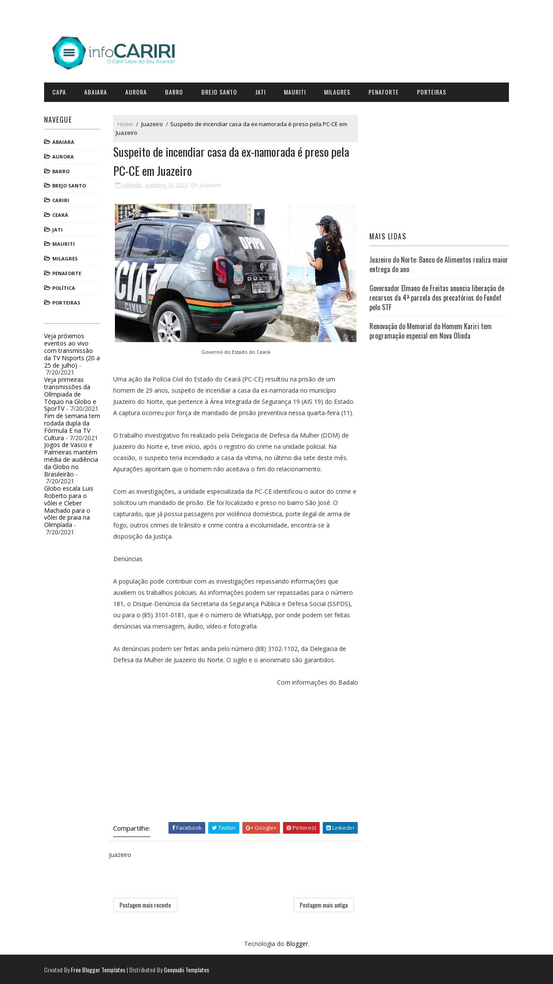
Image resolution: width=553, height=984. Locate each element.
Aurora (137, 90)
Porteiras (433, 90)
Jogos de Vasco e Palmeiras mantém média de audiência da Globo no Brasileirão (72, 457)
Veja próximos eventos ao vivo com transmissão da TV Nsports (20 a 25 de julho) (73, 349)
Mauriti (296, 90)
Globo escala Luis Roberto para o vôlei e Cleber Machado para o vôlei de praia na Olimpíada (70, 505)
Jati (262, 90)
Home (126, 122)
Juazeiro (153, 122)
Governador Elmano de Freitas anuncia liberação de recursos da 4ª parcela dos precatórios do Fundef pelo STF (436, 296)
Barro (175, 90)
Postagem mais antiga (322, 904)
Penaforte (385, 90)
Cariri (62, 199)
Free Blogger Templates (99, 968)
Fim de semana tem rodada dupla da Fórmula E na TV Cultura (73, 425)
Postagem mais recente (146, 904)
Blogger (297, 943)
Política (65, 286)
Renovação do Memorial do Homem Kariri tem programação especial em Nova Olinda (430, 330)
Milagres (338, 90)
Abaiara (97, 90)
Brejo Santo (220, 90)
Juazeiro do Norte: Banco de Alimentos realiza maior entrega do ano (438, 263)
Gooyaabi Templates (187, 968)
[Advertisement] (235, 747)
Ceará (62, 213)
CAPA (60, 90)
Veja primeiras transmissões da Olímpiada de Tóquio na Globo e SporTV (71, 392)
